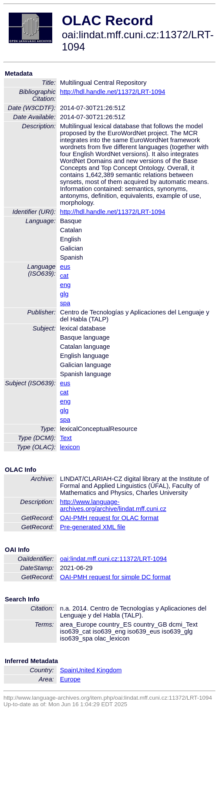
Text (66, 437)
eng (65, 284)
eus (65, 266)
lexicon (70, 447)
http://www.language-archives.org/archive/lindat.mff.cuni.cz (113, 505)
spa (65, 303)
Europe (70, 679)
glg (64, 293)
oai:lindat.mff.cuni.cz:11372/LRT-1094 (113, 558)
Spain (68, 670)
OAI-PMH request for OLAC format (109, 517)
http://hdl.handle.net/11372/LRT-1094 (112, 91)
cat (64, 275)
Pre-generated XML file (92, 527)
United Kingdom (98, 670)
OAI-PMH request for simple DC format (115, 577)
